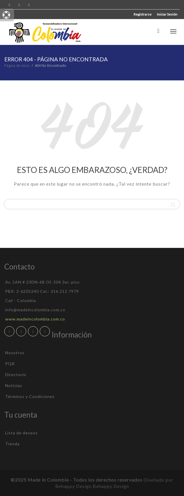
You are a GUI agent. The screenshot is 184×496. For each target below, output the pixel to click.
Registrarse (142, 14)
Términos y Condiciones (30, 396)
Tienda (12, 443)
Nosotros (14, 352)
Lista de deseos (21, 432)
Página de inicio (17, 65)
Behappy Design (111, 486)
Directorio (15, 374)
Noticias (13, 385)
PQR (10, 363)
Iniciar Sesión (167, 14)
